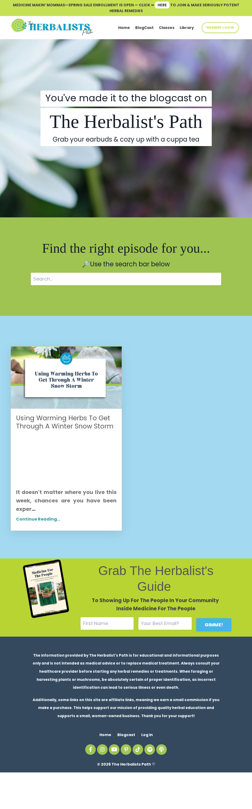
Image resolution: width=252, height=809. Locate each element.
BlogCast (144, 27)
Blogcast (126, 771)
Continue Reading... (38, 551)
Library (187, 27)
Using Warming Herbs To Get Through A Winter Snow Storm (57, 438)
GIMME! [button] (214, 656)
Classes (166, 27)
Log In (147, 771)
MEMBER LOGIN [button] (220, 27)
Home (124, 27)
